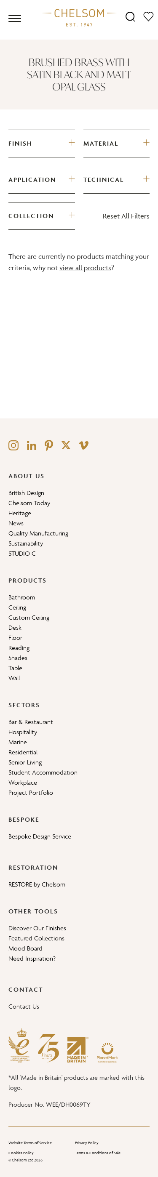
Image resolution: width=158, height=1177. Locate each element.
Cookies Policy (21, 1153)
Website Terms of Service (30, 1142)
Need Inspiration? (32, 958)
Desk (14, 627)
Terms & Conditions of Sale (98, 1153)
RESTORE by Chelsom (36, 884)
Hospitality (22, 732)
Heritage (19, 513)
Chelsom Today (29, 503)
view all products (85, 268)
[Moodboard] (148, 16)
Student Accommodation (43, 772)
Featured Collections (36, 938)
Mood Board (25, 948)
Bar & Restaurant (30, 722)
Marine (17, 742)
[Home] (79, 17)
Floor (15, 638)
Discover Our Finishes (37, 928)
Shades (17, 658)
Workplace (22, 782)
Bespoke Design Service (39, 836)
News (16, 523)
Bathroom (21, 597)
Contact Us (23, 1006)
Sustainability (25, 543)
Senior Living (25, 762)
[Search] (130, 16)
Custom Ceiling (28, 617)
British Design (26, 493)
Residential (22, 752)
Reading (18, 648)
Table (15, 668)
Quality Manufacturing (38, 533)
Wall (14, 678)
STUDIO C (22, 553)
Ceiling (17, 607)
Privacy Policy (87, 1142)
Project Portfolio (30, 792)
